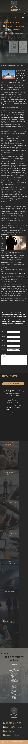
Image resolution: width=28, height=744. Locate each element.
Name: (3, 331)
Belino (14, 671)
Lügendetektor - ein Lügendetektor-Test (10, 533)
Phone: (4, 340)
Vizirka (14, 685)
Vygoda (14, 687)
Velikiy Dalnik (14, 682)
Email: (3, 336)
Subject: (4, 349)
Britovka (14, 679)
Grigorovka (14, 688)
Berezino (14, 674)
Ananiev (14, 667)
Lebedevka (14, 693)
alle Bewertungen (13, 384)
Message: (4, 354)
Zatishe (14, 698)
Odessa (14, 9)
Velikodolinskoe (14, 684)
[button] (4, 395)
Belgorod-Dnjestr (14, 670)
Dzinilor (14, 691)
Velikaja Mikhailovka (14, 681)
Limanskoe (14, 664)
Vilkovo (14, 686)
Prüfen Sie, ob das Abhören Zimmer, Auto (9, 444)
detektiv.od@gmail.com (14, 26)
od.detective (14, 29)
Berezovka (14, 675)
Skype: (4, 345)
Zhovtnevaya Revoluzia (14, 695)
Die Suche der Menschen (10, 592)
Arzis (14, 668)
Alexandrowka (14, 665)
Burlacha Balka (14, 680)
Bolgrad (14, 676)
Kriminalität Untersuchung (10, 562)
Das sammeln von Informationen (9, 621)
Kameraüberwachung (10, 502)
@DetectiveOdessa (14, 33)
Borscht (14, 678)
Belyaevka (14, 673)
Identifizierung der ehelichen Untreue (9, 473)
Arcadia (14, 697)
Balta (14, 669)
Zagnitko (14, 696)
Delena (14, 690)
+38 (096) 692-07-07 (14, 22)
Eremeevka (14, 692)
